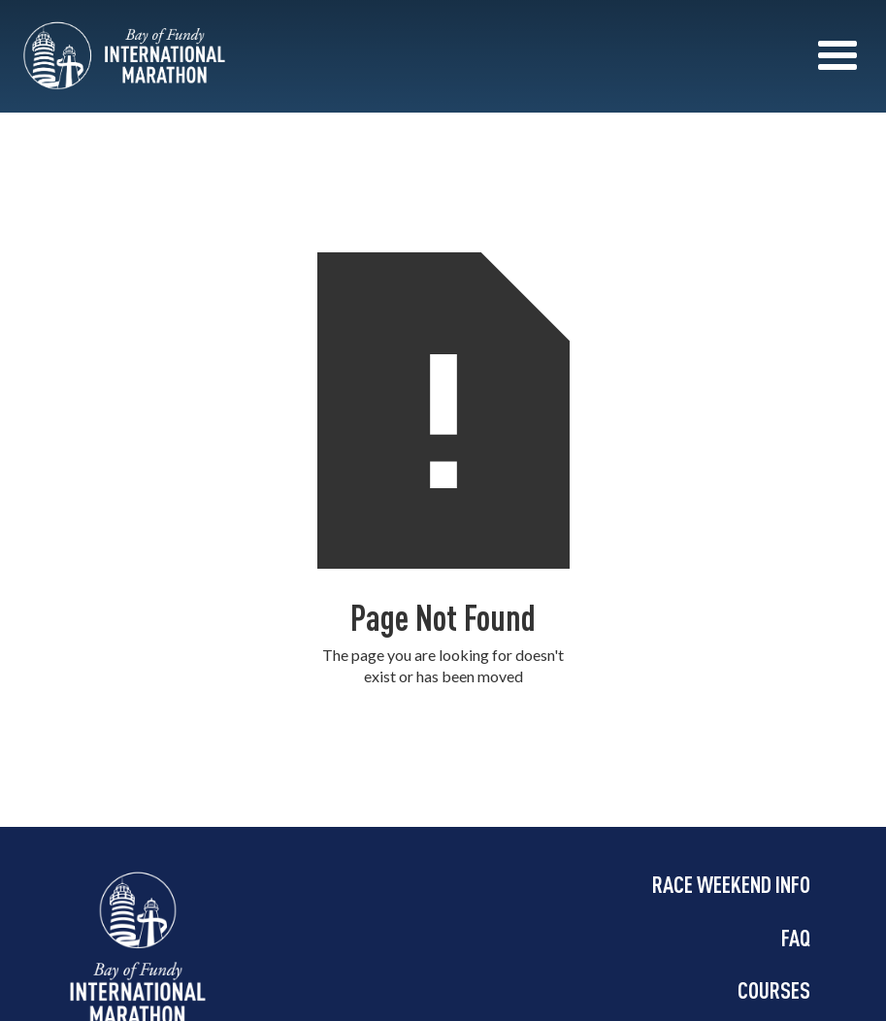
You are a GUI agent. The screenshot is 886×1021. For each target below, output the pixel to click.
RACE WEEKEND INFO (731, 884)
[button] (837, 56)
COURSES (774, 990)
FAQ (795, 937)
